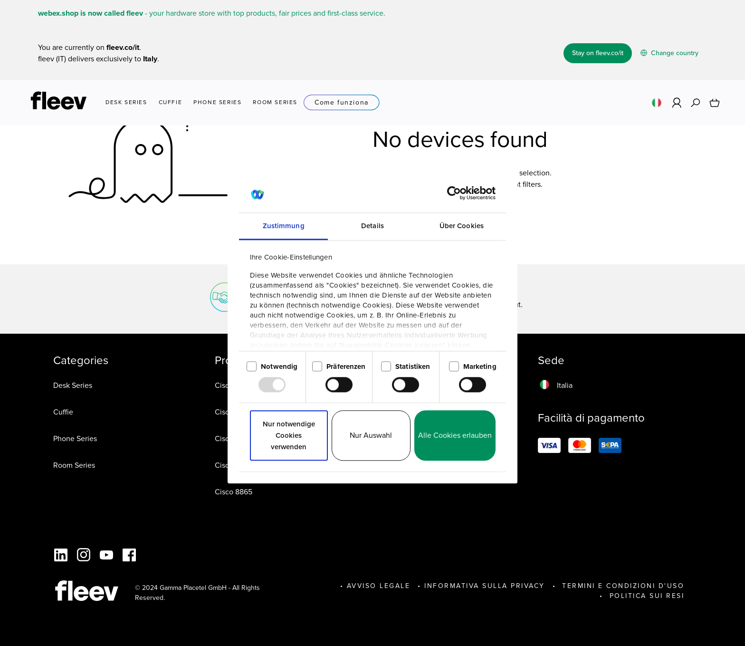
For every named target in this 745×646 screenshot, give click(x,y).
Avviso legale (379, 586)
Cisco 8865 (233, 491)
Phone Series (75, 438)
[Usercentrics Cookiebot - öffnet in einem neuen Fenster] (454, 193)
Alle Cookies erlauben (455, 435)
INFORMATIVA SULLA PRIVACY (484, 586)
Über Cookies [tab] (461, 226)
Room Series (74, 465)
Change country (669, 53)
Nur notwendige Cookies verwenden (289, 436)
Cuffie (63, 411)
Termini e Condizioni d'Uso (622, 586)
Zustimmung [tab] (284, 226)
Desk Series (72, 385)
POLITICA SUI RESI (645, 596)
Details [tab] (372, 226)
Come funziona (341, 103)
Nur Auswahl (371, 435)
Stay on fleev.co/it (597, 53)
